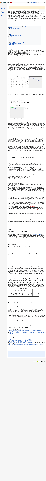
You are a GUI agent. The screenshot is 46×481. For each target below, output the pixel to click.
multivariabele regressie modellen (37, 234)
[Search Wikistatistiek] (40, 2)
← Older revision (13, 7)
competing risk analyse (33, 14)
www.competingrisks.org (12, 328)
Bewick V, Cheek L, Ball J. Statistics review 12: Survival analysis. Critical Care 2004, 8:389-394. (21, 339)
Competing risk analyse (32, 206)
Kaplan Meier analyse (11, 233)
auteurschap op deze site (41, 11)
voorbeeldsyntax (22, 253)
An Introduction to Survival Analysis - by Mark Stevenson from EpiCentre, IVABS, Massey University (21, 342)
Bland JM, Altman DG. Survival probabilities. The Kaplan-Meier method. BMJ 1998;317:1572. (20, 340)
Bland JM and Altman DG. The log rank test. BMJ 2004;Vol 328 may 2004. (18, 341)
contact (40, 353)
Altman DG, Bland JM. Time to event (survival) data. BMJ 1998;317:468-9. (18, 338)
